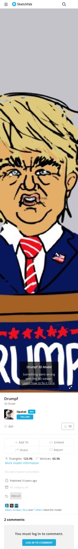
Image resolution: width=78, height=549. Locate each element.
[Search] (64, 4)
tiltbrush (16, 495)
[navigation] (6, 4)
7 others (38, 509)
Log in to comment (39, 542)
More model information (22, 463)
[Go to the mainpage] (22, 4)
